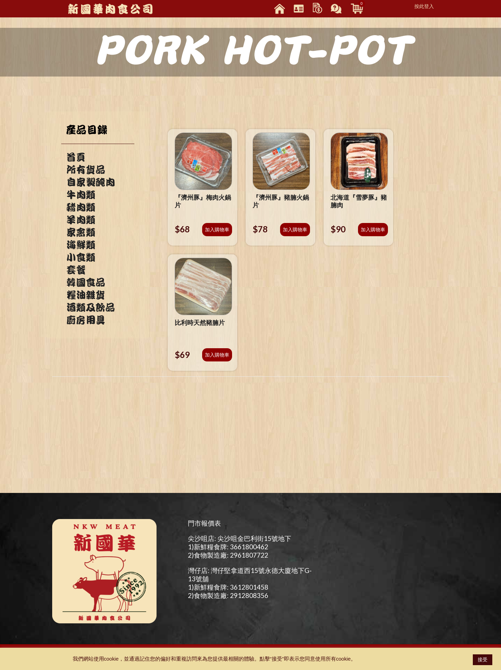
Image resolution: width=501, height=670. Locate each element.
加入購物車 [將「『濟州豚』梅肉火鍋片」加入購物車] (217, 229)
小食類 (80, 257)
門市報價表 (204, 523)
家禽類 (80, 232)
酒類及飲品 (90, 307)
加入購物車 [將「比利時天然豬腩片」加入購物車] (217, 354)
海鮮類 (80, 245)
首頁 (76, 157)
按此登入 (424, 6)
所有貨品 (85, 170)
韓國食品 (85, 282)
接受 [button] (482, 659)
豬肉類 (80, 207)
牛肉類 (80, 195)
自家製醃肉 (90, 182)
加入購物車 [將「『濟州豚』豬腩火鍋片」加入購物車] (295, 229)
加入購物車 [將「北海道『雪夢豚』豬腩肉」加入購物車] (373, 229)
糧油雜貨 (85, 295)
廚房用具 (85, 320)
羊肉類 (80, 220)
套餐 (76, 270)
